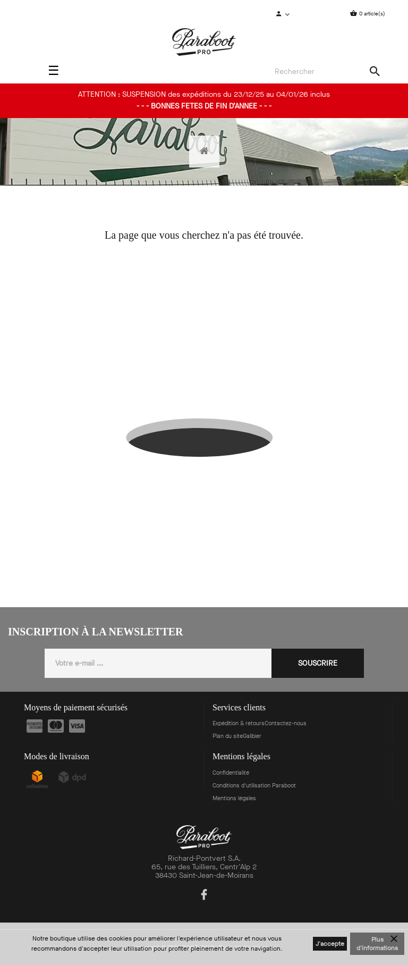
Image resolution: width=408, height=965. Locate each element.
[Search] (324, 71)
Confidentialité (230, 773)
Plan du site (227, 736)
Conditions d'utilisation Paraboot (254, 786)
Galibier (252, 736)
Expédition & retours (238, 723)
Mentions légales (234, 798)
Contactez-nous (286, 723)
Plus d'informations (377, 943)
